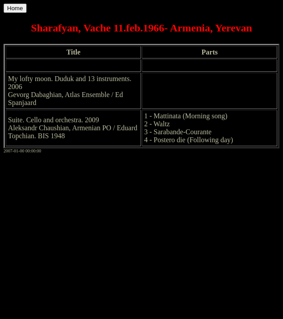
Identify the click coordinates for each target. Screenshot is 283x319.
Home (15, 8)
